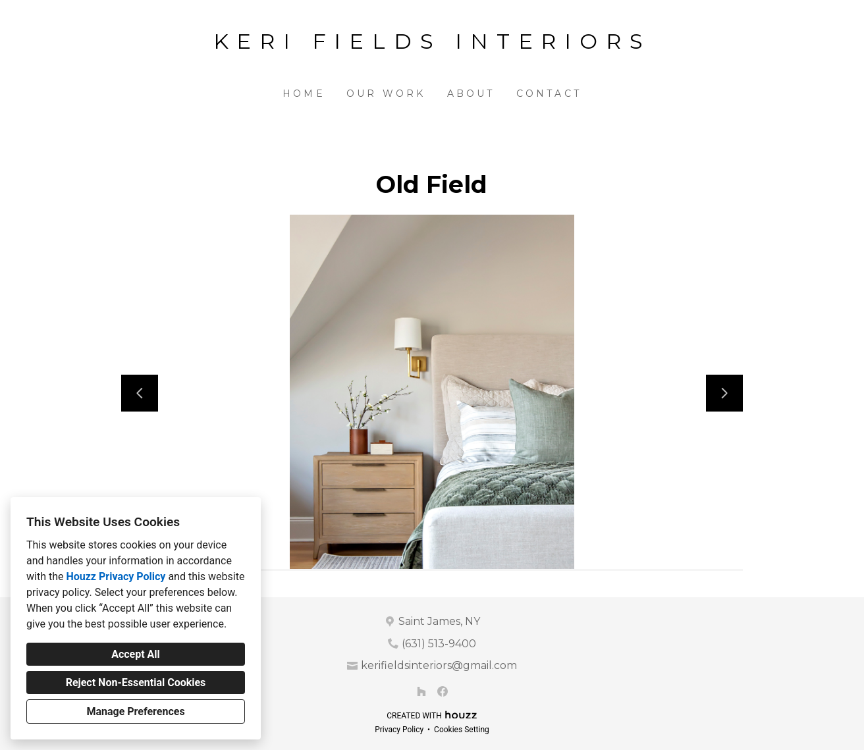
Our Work (386, 93)
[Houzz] (421, 691)
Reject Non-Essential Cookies (136, 682)
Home (304, 93)
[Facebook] (442, 691)
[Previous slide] (139, 393)
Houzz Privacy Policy (115, 576)
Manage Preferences (135, 711)
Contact (548, 93)
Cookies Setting (461, 729)
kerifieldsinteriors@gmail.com (439, 665)
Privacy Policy (399, 729)
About (471, 93)
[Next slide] (724, 393)
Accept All (135, 654)
